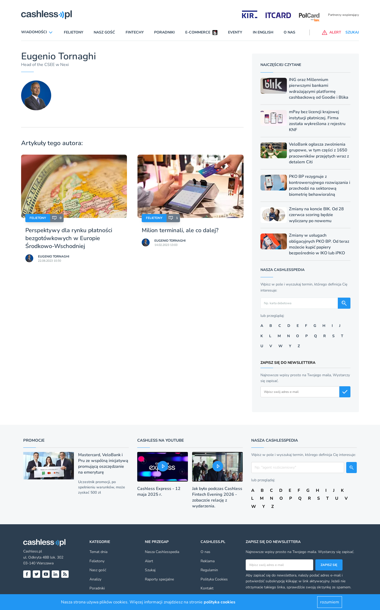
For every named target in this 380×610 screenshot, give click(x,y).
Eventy (235, 32)
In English (263, 32)
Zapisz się (329, 565)
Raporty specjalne (159, 579)
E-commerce (197, 32)
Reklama (208, 561)
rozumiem (329, 602)
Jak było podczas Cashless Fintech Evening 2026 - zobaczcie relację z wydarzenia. (217, 497)
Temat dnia (98, 551)
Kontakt (207, 588)
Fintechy (135, 32)
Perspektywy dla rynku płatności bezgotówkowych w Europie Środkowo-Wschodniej (68, 238)
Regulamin (209, 570)
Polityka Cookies (214, 579)
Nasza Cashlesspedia (162, 551)
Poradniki (164, 32)
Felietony (73, 32)
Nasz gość (104, 32)
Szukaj (150, 570)
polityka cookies (219, 602)
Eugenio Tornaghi (53, 256)
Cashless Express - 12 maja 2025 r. (158, 491)
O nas (289, 32)
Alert (149, 561)
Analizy (95, 579)
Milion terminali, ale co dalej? (180, 230)
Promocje (34, 440)
